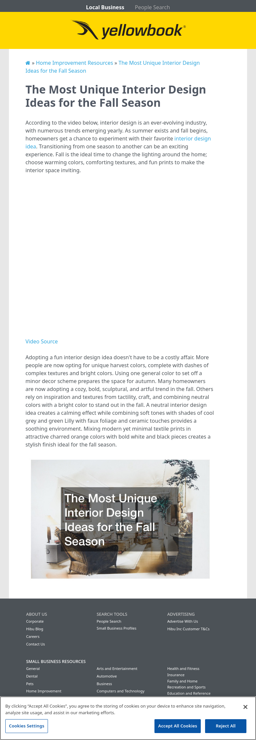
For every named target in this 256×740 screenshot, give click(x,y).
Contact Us (35, 644)
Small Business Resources (56, 661)
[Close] (245, 707)
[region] (128, 718)
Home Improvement (44, 690)
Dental (32, 676)
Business (104, 683)
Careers (32, 636)
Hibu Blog (34, 628)
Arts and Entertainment (117, 668)
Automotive (107, 676)
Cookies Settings (26, 726)
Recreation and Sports (186, 686)
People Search (152, 7)
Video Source (41, 341)
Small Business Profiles (116, 628)
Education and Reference (189, 693)
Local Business (105, 7)
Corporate (35, 621)
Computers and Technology (120, 690)
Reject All (226, 726)
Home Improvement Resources (74, 62)
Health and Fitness (183, 668)
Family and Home (182, 681)
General (33, 668)
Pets (29, 683)
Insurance (176, 674)
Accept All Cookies (177, 726)
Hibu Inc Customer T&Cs (188, 628)
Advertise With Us (182, 621)
